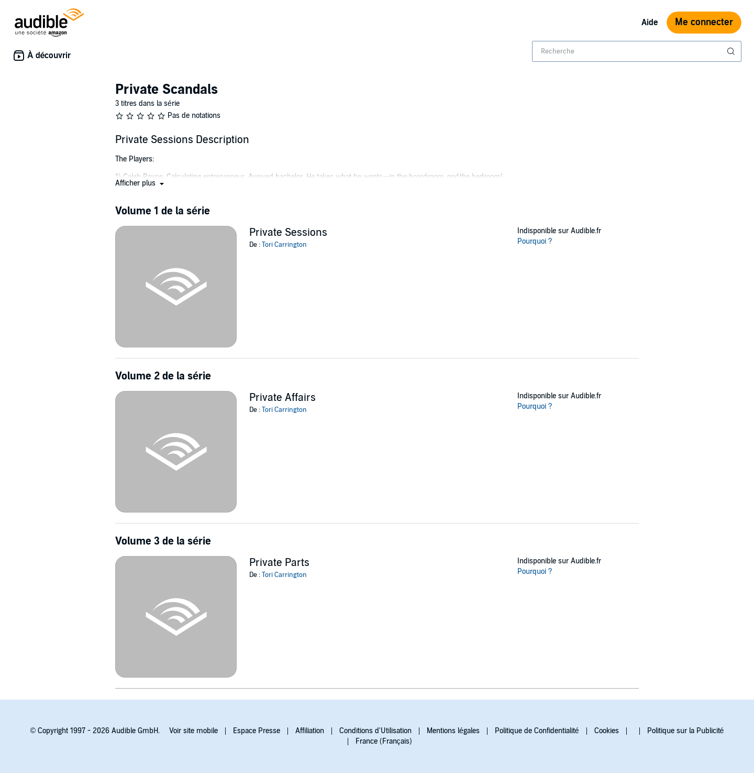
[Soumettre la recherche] (732, 51)
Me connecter (704, 22)
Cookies (606, 730)
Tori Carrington (284, 245)
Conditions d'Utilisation (375, 730)
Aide (649, 22)
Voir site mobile (193, 730)
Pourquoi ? (534, 241)
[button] (140, 183)
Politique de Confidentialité (537, 730)
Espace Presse (256, 730)
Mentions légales (453, 730)
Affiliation (309, 730)
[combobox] (636, 51)
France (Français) (384, 741)
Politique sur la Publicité (685, 730)
